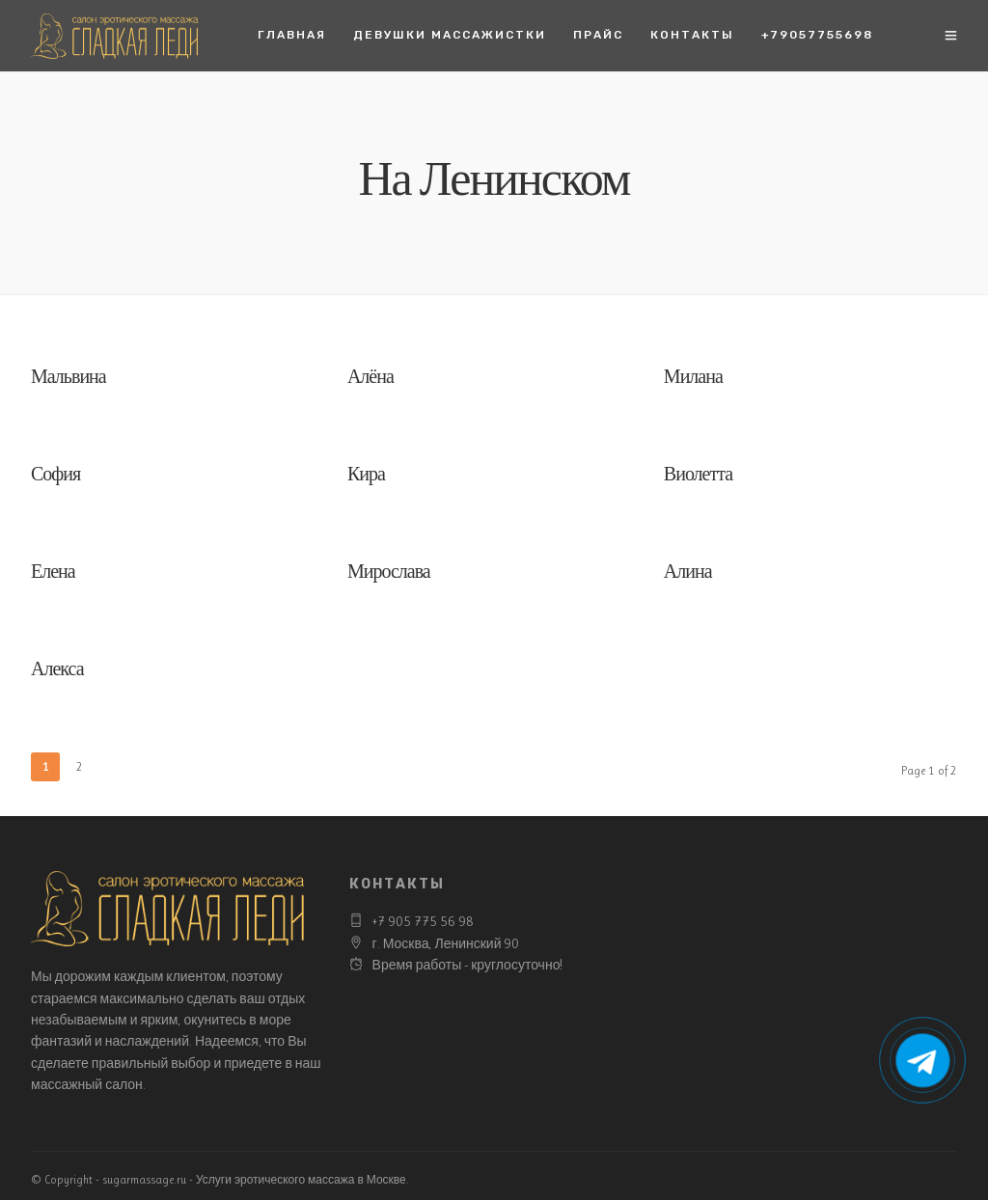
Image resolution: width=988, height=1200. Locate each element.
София (55, 476)
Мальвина (68, 379)
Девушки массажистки (449, 34)
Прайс (598, 34)
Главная (292, 34)
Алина (688, 573)
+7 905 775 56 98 (423, 921)
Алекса (57, 671)
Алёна (370, 379)
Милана (693, 379)
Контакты (692, 34)
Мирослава (388, 573)
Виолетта (698, 476)
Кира (366, 476)
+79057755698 (817, 34)
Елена (53, 573)
